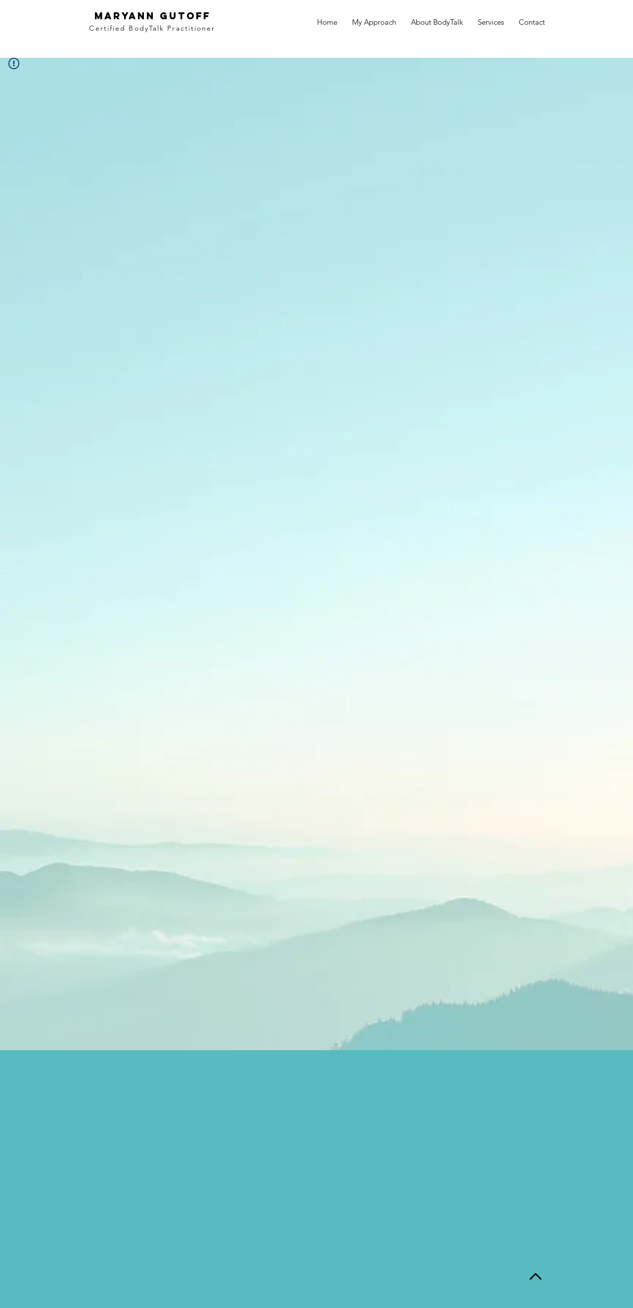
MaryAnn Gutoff (152, 16)
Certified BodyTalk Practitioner (152, 28)
